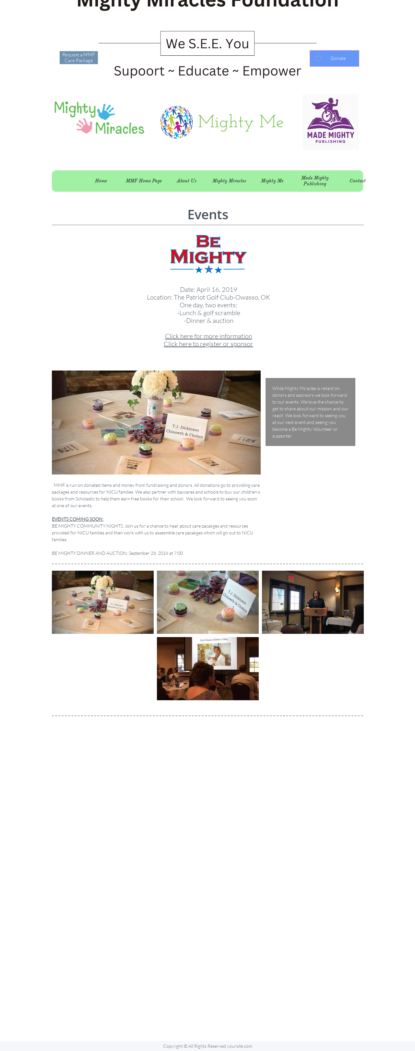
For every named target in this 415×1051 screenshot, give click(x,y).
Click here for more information (208, 336)
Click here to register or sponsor (208, 344)
